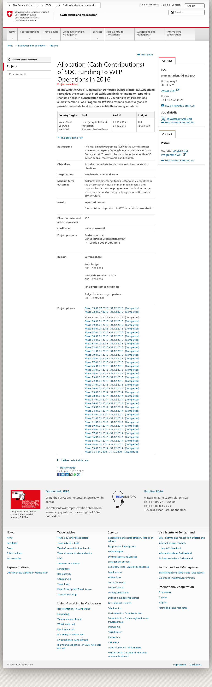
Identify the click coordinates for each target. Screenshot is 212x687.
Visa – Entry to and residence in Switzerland (182, 538)
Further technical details (74, 460)
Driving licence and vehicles (122, 556)
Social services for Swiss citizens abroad (128, 567)
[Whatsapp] (75, 474)
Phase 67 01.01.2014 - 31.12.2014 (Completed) (111, 399)
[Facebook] (59, 474)
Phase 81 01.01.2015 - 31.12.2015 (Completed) (111, 351)
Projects (163, 602)
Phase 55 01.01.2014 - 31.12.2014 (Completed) (111, 440)
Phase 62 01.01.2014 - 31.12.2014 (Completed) (111, 418)
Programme (165, 592)
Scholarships (114, 608)
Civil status (113, 642)
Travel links (63, 584)
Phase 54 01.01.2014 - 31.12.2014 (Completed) (111, 444)
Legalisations (115, 572)
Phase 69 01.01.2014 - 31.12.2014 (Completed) (111, 392)
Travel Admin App (67, 594)
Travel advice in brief (68, 543)
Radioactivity (64, 574)
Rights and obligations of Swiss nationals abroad (79, 647)
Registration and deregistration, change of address (130, 540)
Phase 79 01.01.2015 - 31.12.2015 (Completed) (111, 354)
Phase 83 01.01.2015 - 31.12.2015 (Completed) (111, 343)
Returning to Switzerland (70, 634)
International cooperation (180, 35)
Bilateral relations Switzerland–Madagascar (181, 573)
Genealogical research (119, 603)
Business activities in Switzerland (176, 558)
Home (10, 45)
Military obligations (118, 593)
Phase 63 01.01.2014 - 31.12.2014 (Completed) (111, 414)
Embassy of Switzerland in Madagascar (27, 573)
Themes (163, 597)
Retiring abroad (65, 629)
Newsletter (12, 543)
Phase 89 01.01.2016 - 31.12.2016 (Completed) (111, 324)
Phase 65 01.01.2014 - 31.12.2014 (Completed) (111, 407)
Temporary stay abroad (69, 619)
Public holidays (14, 553)
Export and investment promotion (177, 578)
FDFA (49, 5)
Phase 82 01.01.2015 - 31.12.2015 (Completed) (111, 347)
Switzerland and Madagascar (150, 35)
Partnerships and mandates (173, 607)
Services (97, 35)
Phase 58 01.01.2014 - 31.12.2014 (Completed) (111, 429)
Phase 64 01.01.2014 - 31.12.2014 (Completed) (111, 410)
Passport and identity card (121, 546)
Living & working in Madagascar (76, 35)
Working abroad (66, 624)
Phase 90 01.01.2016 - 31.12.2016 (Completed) (111, 321)
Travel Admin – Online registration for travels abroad (128, 620)
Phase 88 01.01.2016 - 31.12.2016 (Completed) (111, 328)
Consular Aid (64, 579)
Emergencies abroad (119, 562)
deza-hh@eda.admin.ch (180, 105)
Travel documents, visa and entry (74, 553)
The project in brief (71, 137)
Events (10, 548)
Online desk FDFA (58, 491)
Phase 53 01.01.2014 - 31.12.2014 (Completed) (111, 448)
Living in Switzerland (170, 548)
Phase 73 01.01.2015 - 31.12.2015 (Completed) (111, 377)
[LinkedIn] (67, 474)
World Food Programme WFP (174, 153)
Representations (29, 35)
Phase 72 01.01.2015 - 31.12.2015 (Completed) (111, 380)
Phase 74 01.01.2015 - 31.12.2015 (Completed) (111, 373)
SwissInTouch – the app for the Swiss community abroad (127, 655)
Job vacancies (14, 558)
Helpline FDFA (153, 491)
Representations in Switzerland (73, 609)
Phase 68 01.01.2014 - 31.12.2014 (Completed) (111, 395)
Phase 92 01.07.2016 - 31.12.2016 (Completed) (111, 311)
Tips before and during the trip (73, 548)
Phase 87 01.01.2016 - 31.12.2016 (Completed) (111, 332)
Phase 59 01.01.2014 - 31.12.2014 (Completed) (111, 425)
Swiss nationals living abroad (72, 639)
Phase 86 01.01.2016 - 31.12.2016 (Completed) (111, 336)
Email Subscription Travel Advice (74, 589)
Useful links (114, 627)
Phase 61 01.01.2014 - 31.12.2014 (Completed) (111, 422)
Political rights (115, 551)
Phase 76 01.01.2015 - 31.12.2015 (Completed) (111, 366)
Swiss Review (115, 632)
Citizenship (114, 637)
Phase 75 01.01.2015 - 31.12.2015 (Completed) (111, 369)
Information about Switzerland (175, 553)
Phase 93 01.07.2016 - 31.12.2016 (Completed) (111, 308)
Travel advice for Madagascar (72, 538)
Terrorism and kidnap (68, 563)
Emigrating (63, 614)
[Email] (78, 474)
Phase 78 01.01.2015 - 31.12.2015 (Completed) (111, 358)
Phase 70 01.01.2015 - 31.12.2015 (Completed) (111, 388)
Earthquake (63, 568)
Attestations (114, 577)
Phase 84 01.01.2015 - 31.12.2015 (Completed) (111, 339)
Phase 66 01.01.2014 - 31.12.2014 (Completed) (111, 403)
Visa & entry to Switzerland (119, 35)
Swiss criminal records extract (123, 598)
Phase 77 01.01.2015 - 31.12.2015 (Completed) (111, 362)
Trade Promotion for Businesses (124, 647)
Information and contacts (172, 543)
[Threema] (71, 474)
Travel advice (50, 35)
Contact (165, 60)
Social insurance (116, 582)
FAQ (59, 558)
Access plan (170, 90)
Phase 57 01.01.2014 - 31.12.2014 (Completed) (111, 433)
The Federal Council (23, 5)
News (12, 35)
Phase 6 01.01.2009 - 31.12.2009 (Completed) (111, 451)
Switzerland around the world (79, 5)
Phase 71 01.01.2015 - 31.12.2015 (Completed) (111, 384)
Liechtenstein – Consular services (125, 613)
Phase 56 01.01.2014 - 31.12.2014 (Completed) (111, 437)
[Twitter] (63, 474)
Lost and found (116, 587)
